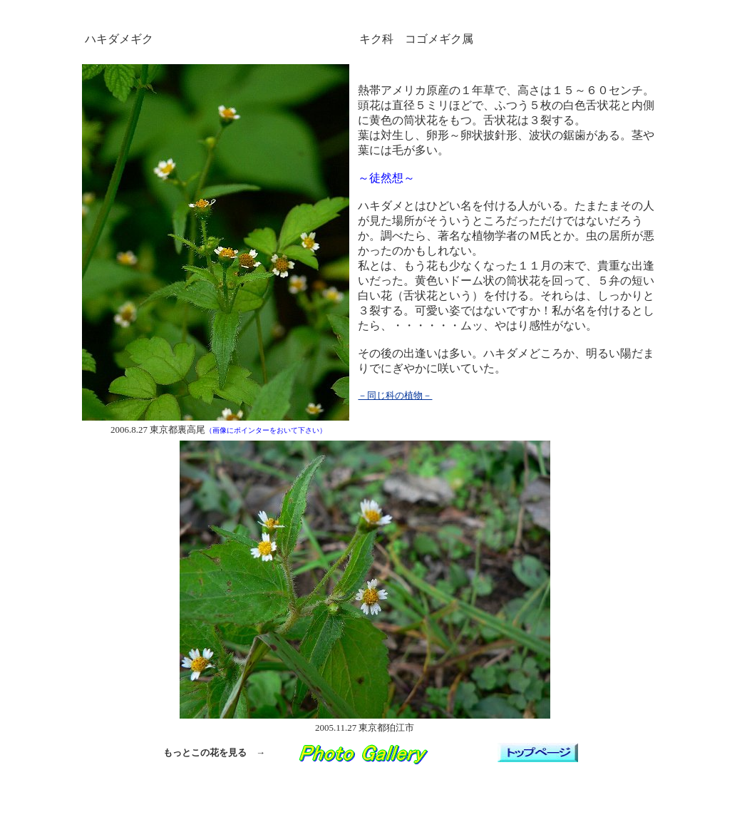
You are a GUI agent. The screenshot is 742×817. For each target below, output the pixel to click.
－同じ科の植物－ (395, 395)
